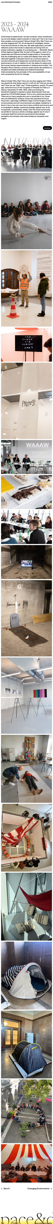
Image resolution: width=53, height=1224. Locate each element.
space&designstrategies (10, 2)
